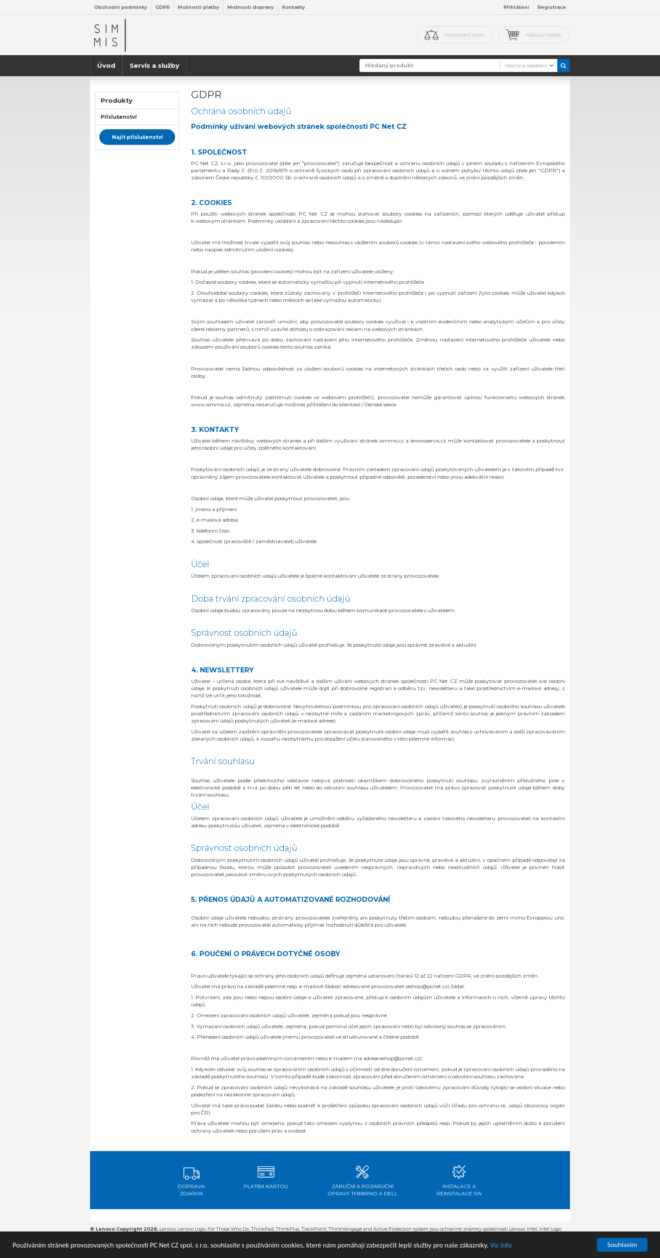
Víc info (500, 1245)
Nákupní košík (543, 35)
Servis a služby (154, 65)
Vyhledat (563, 65)
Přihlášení (516, 7)
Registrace (552, 7)
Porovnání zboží (464, 35)
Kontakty (293, 7)
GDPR (162, 7)
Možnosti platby (198, 7)
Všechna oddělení (526, 65)
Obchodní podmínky (120, 7)
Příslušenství (119, 117)
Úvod (106, 65)
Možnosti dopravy (250, 7)
